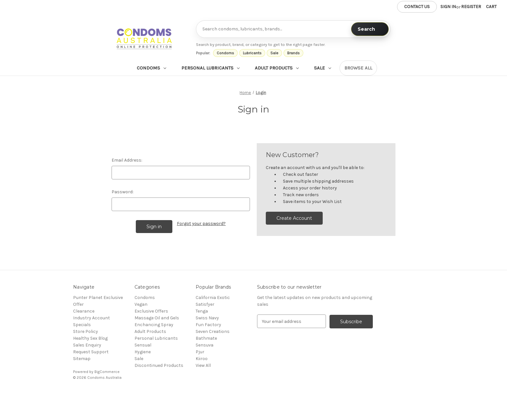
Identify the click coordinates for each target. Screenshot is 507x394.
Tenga (202, 311)
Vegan (141, 304)
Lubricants (252, 53)
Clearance (83, 311)
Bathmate (206, 338)
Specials (82, 324)
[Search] (370, 29)
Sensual (143, 345)
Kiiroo (202, 358)
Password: (123, 192)
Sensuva (204, 345)
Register (471, 6)
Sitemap (82, 358)
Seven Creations (213, 331)
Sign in (448, 6)
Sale (274, 53)
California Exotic (213, 297)
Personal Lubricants (210, 68)
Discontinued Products (159, 365)
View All (203, 365)
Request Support (91, 352)
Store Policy (85, 331)
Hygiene (143, 352)
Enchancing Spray (154, 324)
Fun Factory (208, 324)
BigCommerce (107, 371)
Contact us (417, 6)
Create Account (294, 218)
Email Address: (127, 160)
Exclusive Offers (151, 311)
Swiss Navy (207, 318)
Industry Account (91, 318)
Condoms (225, 53)
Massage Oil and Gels (157, 318)
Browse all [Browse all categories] (358, 68)
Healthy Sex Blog (90, 338)
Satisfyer (205, 304)
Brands (293, 53)
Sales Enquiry (87, 345)
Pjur (200, 352)
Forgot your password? (201, 223)
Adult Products (277, 68)
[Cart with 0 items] (491, 7)
